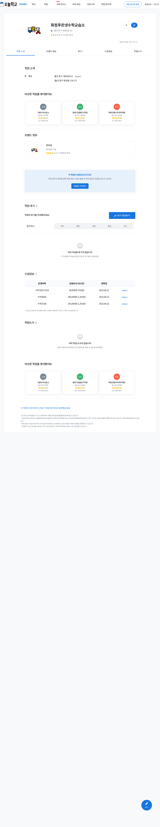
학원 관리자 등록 (132, 4)
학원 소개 (20, 51)
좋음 (109, 226)
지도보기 (78, 76)
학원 (46, 4)
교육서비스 (61, 3)
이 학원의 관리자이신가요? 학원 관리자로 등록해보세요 (45, 408)
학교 (33, 4)
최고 (125, 226)
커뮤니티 (91, 4)
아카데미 (23, 4)
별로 (78, 226)
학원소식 (138, 51)
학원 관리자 (106, 4)
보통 (93, 226)
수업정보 (108, 51)
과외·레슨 (76, 4)
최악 (62, 226)
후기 (80, 51)
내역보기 (125, 290)
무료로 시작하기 (80, 186)
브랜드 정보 (51, 51)
